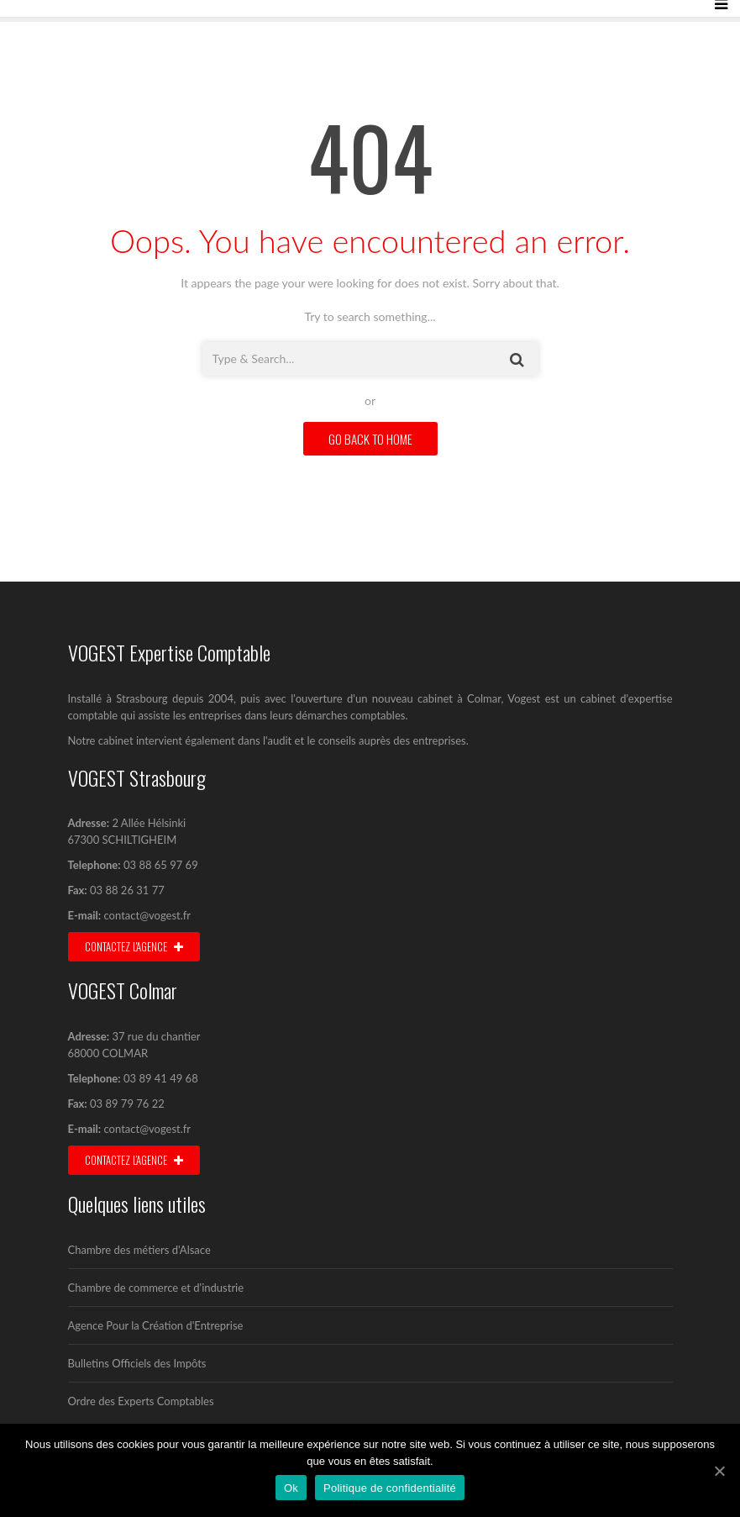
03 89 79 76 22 (126, 1103)
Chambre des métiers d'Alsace (139, 1249)
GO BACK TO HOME (370, 438)
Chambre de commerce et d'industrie (156, 1287)
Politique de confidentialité (389, 1488)
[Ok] (719, 1470)
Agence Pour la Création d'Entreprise (156, 1325)
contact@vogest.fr (148, 915)
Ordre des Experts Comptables (141, 1401)
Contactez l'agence (134, 946)
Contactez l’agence (134, 1159)
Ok (291, 1488)
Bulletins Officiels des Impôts (137, 1363)
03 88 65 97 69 (160, 865)
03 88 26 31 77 (126, 890)
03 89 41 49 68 (160, 1078)
